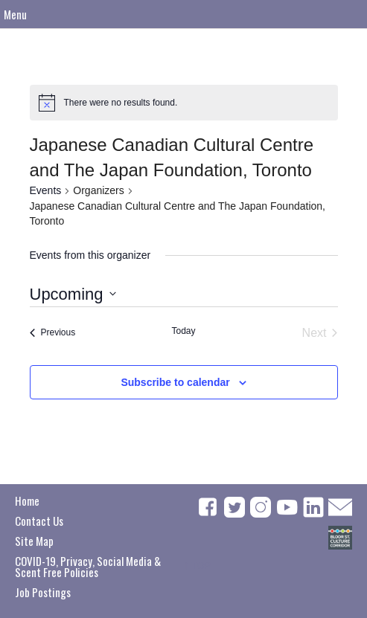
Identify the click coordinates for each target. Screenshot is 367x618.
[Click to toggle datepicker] (73, 294)
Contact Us (39, 520)
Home (27, 500)
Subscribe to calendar (175, 382)
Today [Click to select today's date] (183, 331)
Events (46, 190)
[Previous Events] (53, 333)
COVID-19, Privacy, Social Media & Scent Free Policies (88, 566)
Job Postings (43, 592)
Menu (15, 14)
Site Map (34, 540)
